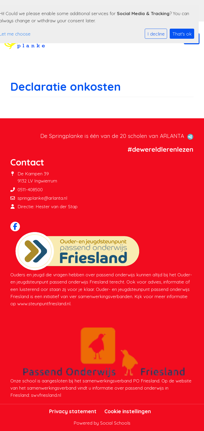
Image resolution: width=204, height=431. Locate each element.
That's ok (182, 34)
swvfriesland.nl (46, 395)
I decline (156, 34)
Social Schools (115, 423)
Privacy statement (72, 411)
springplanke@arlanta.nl (42, 198)
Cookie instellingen (127, 411)
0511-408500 (30, 189)
